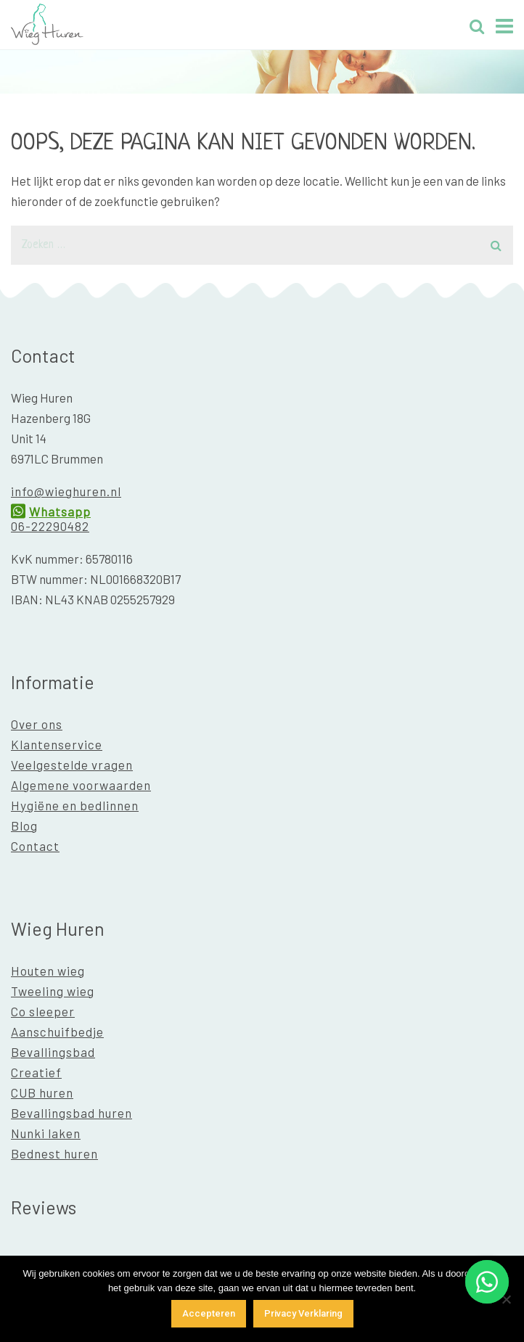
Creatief (36, 1072)
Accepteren (208, 1313)
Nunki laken (46, 1133)
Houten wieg (48, 970)
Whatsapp (60, 511)
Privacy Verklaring (303, 1313)
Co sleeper (43, 1011)
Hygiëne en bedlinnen (75, 805)
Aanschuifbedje (57, 1031)
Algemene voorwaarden (81, 785)
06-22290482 (50, 526)
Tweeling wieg (52, 991)
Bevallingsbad (53, 1052)
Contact (35, 846)
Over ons (36, 724)
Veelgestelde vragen (72, 764)
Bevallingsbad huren (71, 1113)
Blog (24, 825)
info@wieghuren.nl (66, 491)
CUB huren (42, 1092)
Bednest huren (54, 1153)
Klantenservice (56, 744)
